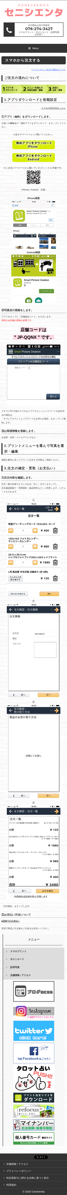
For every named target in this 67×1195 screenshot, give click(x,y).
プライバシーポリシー (18, 1171)
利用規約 (11, 1184)
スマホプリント (18, 951)
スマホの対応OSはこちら (53, 108)
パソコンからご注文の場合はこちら (48, 69)
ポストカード (17, 959)
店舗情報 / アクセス (20, 975)
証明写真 (14, 967)
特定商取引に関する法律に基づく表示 (27, 1177)
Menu (35, 48)
